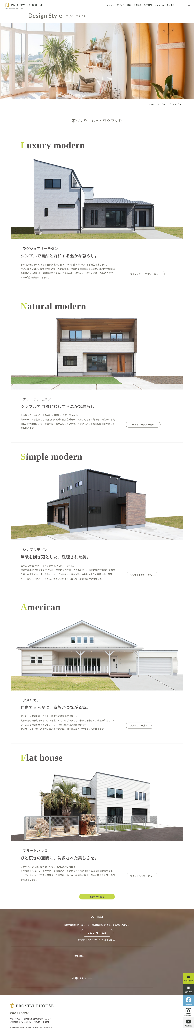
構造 (129, 5)
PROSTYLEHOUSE (29, 1017)
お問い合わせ (139, 961)
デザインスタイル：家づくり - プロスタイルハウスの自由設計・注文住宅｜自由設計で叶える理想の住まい (23, 5)
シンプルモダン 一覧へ (143, 575)
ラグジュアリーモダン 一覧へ (147, 274)
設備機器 (137, 5)
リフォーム (159, 5)
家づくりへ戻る (97, 897)
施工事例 (148, 5)
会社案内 (170, 5)
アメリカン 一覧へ (141, 726)
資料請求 (49, 961)
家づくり (120, 5)
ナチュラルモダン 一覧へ (144, 425)
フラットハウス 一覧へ (143, 876)
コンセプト (109, 5)
